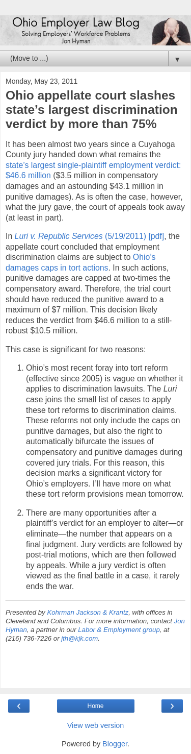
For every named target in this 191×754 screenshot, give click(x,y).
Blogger (114, 744)
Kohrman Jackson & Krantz (87, 612)
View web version (95, 725)
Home (95, 706)
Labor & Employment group (119, 630)
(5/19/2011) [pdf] (90, 236)
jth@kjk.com (79, 638)
